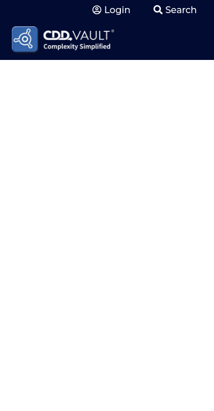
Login (111, 10)
